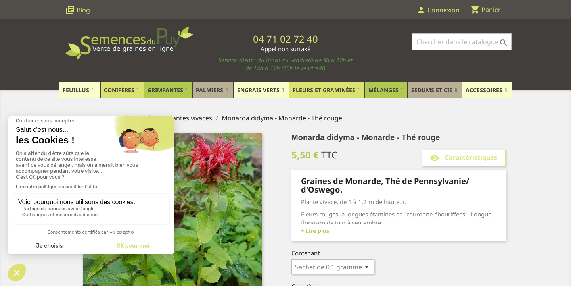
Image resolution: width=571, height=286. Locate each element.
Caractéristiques (463, 158)
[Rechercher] (462, 41)
